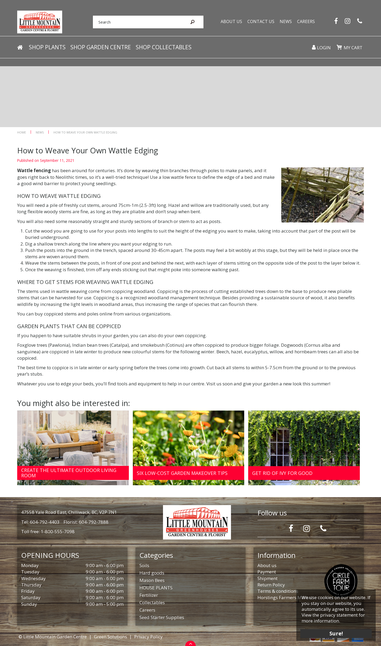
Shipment (267, 578)
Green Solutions (110, 637)
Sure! (336, 633)
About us (266, 565)
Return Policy (271, 585)
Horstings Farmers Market (284, 597)
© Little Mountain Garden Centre (53, 637)
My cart (353, 47)
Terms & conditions (277, 591)
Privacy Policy (148, 637)
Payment (266, 572)
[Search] (137, 22)
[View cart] (339, 47)
